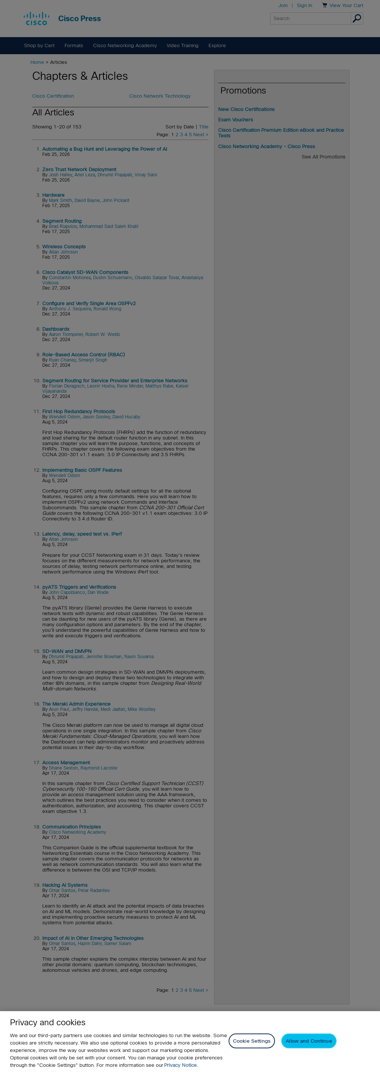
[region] (190, 1041)
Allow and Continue (309, 1041)
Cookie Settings (252, 1041)
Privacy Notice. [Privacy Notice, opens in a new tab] (181, 1065)
